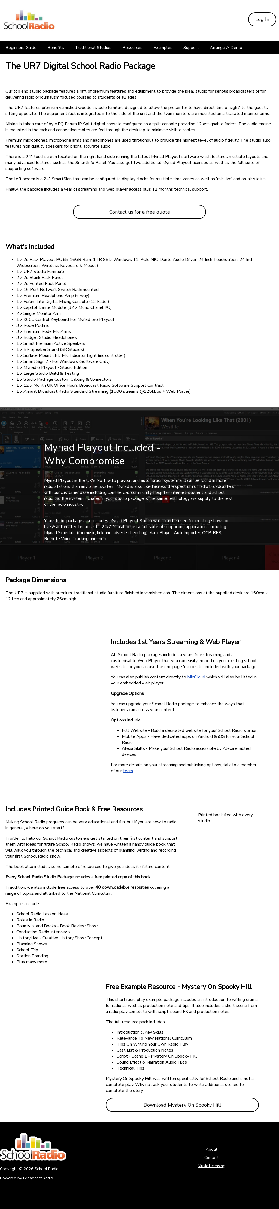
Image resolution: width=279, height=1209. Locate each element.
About (211, 1149)
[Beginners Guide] (21, 47)
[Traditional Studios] (93, 47)
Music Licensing (211, 1165)
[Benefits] (55, 47)
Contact (211, 1157)
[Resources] (132, 47)
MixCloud (196, 677)
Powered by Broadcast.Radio (26, 1178)
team (128, 771)
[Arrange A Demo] (226, 47)
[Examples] (163, 47)
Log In (262, 19)
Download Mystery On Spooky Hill (182, 1105)
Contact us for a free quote (139, 212)
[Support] (191, 47)
